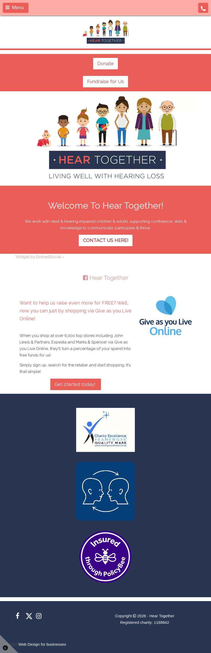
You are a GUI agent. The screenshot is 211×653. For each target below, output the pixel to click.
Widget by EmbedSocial (40, 257)
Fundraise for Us (105, 81)
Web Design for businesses (42, 644)
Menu (14, 7)
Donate (105, 63)
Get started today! (76, 384)
